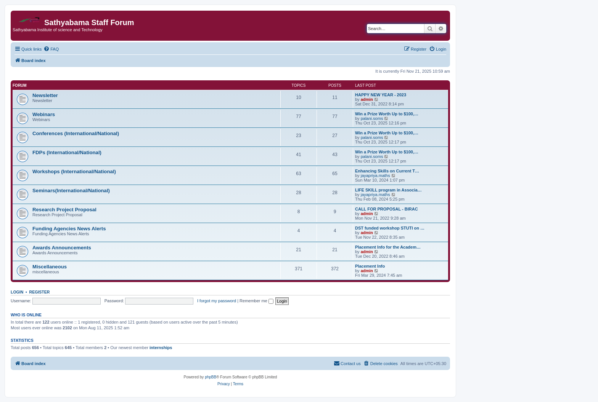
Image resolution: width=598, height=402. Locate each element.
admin (367, 99)
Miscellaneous (49, 267)
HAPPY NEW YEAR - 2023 (380, 95)
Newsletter (45, 95)
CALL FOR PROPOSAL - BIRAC (386, 209)
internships (161, 347)
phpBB (210, 377)
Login (17, 292)
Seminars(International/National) (71, 190)
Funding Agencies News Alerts (69, 228)
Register (39, 292)
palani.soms (372, 118)
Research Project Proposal (64, 209)
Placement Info (370, 266)
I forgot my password (216, 300)
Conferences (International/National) (75, 133)
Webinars (43, 114)
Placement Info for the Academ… (388, 247)
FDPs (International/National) (66, 152)
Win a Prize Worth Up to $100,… (386, 114)
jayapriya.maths (375, 175)
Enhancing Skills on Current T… (387, 171)
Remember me (256, 300)
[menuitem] (51, 49)
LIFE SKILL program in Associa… (388, 190)
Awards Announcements (61, 247)
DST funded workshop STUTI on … (389, 228)
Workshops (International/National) (74, 171)
